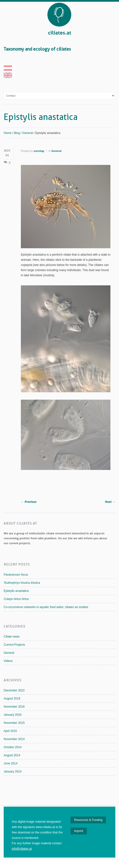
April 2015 (10, 731)
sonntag (39, 150)
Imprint (78, 831)
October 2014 (13, 747)
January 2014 (13, 771)
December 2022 (14, 690)
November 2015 (14, 723)
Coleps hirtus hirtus (16, 599)
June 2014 (10, 763)
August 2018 (12, 698)
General (27, 133)
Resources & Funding (88, 820)
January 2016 (13, 714)
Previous (29, 502)
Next (110, 502)
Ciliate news (12, 636)
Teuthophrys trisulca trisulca (22, 582)
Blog (17, 133)
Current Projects (14, 644)
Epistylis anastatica (16, 591)
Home (8, 133)
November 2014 (14, 739)
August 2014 (12, 755)
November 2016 (14, 706)
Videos (8, 661)
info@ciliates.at (22, 848)
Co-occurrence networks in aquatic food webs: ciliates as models (46, 607)
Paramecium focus (16, 574)
